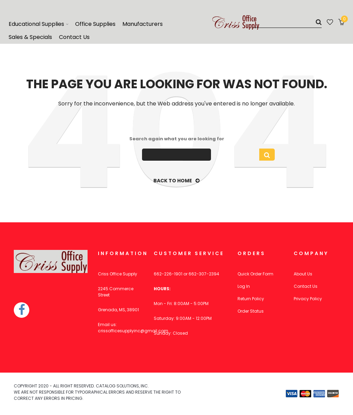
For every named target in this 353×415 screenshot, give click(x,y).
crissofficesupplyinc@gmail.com (133, 331)
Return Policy (251, 299)
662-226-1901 (168, 274)
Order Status (251, 311)
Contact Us (305, 286)
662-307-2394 (204, 274)
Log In (244, 286)
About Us (303, 274)
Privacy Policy (308, 299)
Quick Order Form (255, 274)
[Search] (287, 22)
